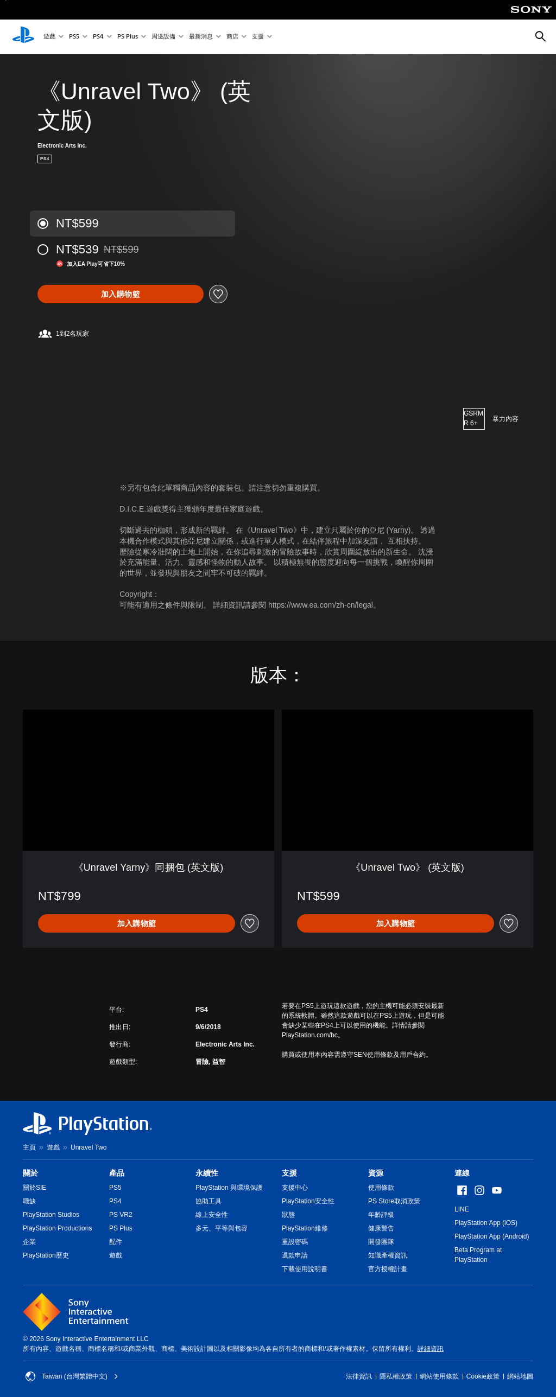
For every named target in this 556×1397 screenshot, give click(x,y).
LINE (461, 1209)
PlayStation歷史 (46, 1255)
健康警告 (381, 1228)
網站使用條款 (439, 1376)
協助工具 (208, 1201)
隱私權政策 (396, 1376)
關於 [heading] (30, 1173)
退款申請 (295, 1255)
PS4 (98, 37)
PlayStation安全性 (308, 1201)
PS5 (74, 37)
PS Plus (127, 37)
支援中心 (295, 1187)
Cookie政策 (483, 1376)
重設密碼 (295, 1242)
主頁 (29, 1147)
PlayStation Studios (51, 1215)
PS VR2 (120, 1215)
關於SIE (34, 1187)
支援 (258, 37)
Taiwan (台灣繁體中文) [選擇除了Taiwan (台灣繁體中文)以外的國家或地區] (72, 1376)
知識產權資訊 (387, 1255)
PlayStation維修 (305, 1228)
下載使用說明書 (304, 1269)
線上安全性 (211, 1215)
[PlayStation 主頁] (23, 37)
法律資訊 (359, 1376)
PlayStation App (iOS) (485, 1223)
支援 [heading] (289, 1173)
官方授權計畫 (387, 1269)
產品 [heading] (116, 1173)
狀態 (288, 1215)
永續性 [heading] (206, 1173)
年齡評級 (381, 1215)
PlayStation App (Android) (491, 1236)
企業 (29, 1242)
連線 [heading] (462, 1173)
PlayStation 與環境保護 (229, 1187)
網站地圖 (520, 1376)
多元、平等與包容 (221, 1228)
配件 (115, 1242)
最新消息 (201, 37)
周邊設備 (163, 37)
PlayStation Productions (57, 1228)
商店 (232, 37)
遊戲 (49, 37)
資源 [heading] (375, 1173)
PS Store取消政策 (394, 1201)
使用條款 (381, 1187)
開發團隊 (381, 1242)
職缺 (29, 1201)
